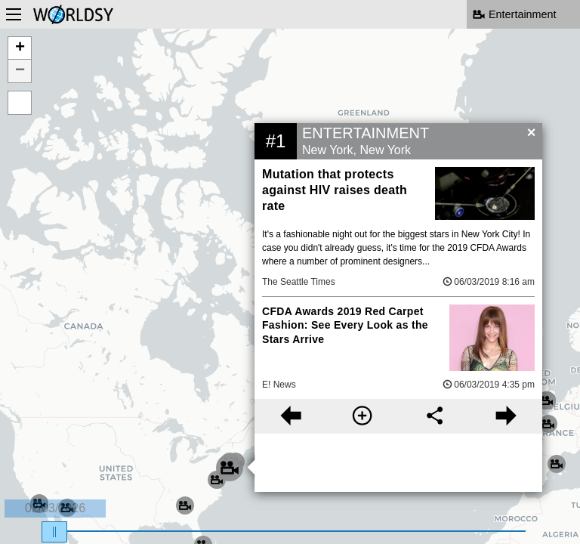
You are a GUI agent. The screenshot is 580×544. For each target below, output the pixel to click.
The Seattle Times (298, 282)
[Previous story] (290, 416)
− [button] (20, 71)
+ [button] (20, 48)
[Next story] (506, 416)
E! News (279, 384)
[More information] (362, 416)
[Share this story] (434, 416)
